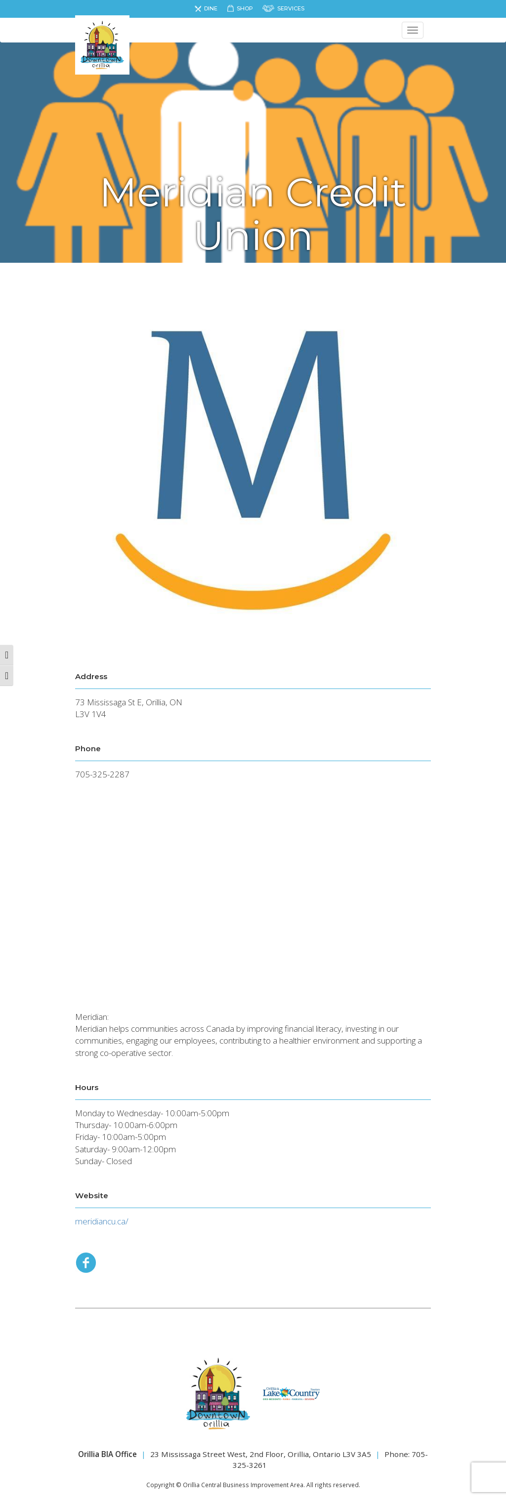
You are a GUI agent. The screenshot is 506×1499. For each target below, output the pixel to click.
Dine (210, 8)
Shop (245, 8)
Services (290, 8)
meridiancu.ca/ (101, 1221)
